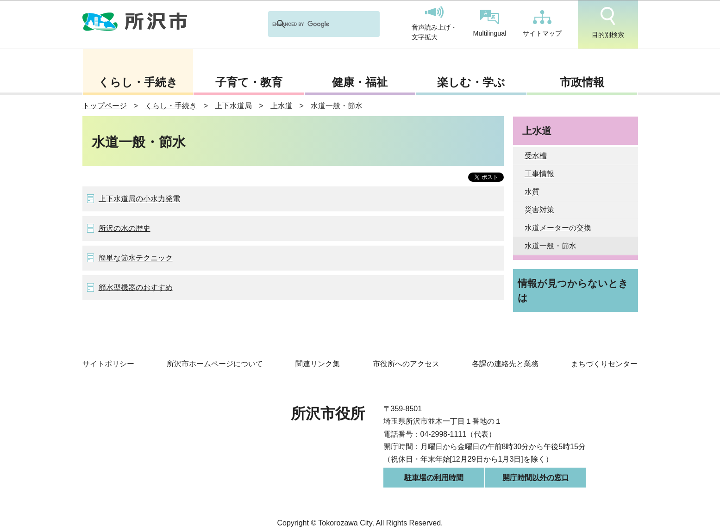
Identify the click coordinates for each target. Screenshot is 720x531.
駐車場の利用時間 (433, 478)
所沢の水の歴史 (124, 228)
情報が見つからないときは (573, 290)
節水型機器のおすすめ (136, 287)
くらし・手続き (138, 82)
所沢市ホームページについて (215, 364)
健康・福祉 (360, 82)
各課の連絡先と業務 (505, 364)
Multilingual (490, 23)
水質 (532, 192)
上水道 (281, 106)
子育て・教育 (248, 82)
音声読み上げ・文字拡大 (434, 23)
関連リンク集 (317, 364)
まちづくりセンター (604, 364)
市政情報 (582, 82)
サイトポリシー (108, 364)
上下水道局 (233, 106)
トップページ (104, 106)
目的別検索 (608, 22)
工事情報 (539, 174)
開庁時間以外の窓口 (535, 478)
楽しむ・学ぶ (471, 82)
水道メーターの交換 (558, 228)
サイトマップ (542, 23)
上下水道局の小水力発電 (139, 199)
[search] (312, 24)
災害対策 (539, 210)
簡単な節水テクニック (136, 258)
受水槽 (536, 156)
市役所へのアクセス (406, 364)
